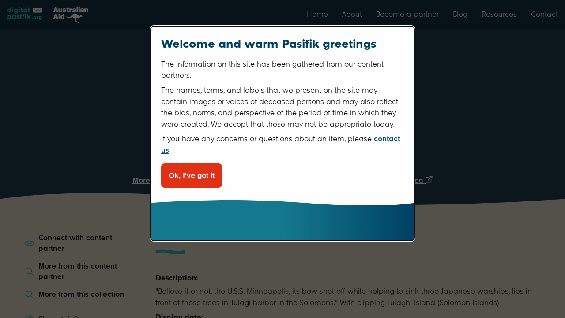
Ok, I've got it (192, 175)
